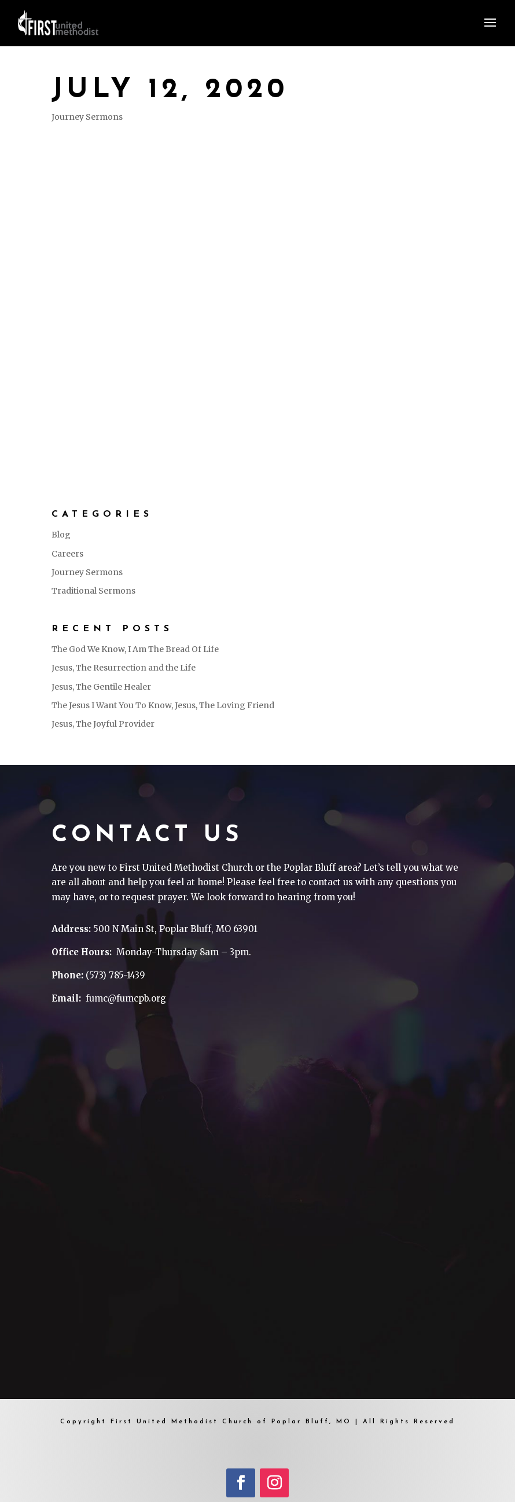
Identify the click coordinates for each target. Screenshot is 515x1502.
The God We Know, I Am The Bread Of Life (135, 649)
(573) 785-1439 (115, 975)
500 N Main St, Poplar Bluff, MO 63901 (175, 928)
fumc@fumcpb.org (126, 998)
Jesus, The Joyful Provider (103, 724)
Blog (61, 534)
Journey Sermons (87, 117)
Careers (67, 553)
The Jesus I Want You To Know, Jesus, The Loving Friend (163, 705)
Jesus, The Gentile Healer (101, 687)
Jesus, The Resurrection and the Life (124, 667)
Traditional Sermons (93, 591)
